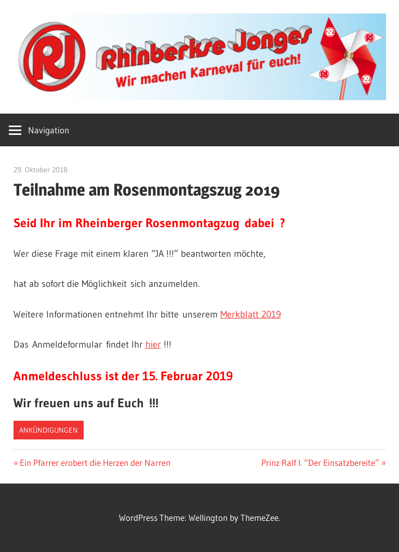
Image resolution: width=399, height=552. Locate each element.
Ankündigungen (48, 430)
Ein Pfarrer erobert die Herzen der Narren (94, 462)
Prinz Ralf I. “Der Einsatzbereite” (320, 462)
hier (153, 344)
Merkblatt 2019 (250, 314)
